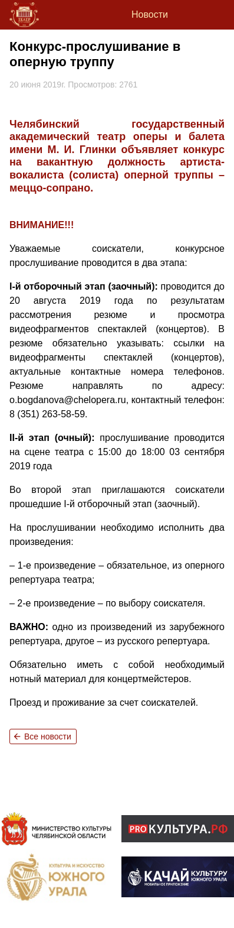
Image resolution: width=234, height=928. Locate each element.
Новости (149, 14)
